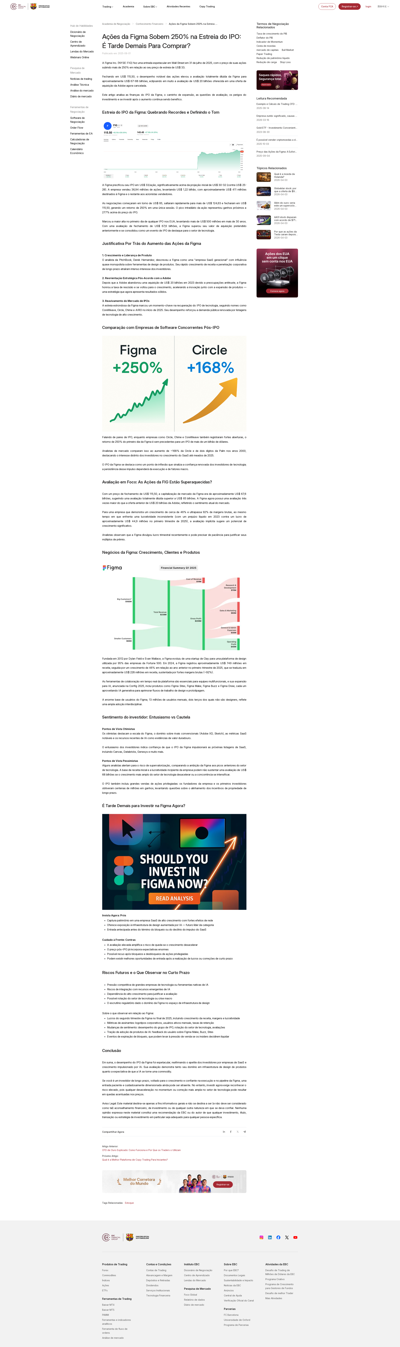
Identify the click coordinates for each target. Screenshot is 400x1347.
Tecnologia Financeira (158, 1295)
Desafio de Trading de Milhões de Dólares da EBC (280, 1272)
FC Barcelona (231, 1314)
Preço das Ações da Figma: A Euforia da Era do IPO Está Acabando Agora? (277, 151)
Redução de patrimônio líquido (273, 58)
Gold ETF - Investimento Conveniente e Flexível (277, 127)
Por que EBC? (231, 1270)
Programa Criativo (275, 1279)
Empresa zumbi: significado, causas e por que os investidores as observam (277, 115)
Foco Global (190, 1294)
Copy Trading (207, 6)
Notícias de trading (81, 78)
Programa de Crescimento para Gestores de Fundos (279, 1286)
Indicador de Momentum (270, 41)
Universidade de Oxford (237, 1320)
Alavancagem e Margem (159, 1275)
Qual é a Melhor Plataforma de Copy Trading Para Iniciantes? (135, 1159)
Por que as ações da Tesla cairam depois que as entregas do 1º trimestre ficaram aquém (285, 233)
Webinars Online (79, 57)
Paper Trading (264, 54)
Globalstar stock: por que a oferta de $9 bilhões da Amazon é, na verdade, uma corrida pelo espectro (286, 190)
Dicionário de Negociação (78, 33)
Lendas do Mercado (82, 51)
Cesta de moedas (266, 45)
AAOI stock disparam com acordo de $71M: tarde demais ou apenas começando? (286, 218)
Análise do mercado (82, 90)
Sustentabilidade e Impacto (238, 1280)
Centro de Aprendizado (77, 43)
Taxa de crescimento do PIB (272, 33)
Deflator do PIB (265, 37)
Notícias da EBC (232, 1285)
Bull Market (288, 50)
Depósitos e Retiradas (158, 1280)
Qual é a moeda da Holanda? (284, 175)
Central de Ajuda (233, 1295)
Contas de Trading (156, 1270)
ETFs (105, 1290)
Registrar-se (350, 6)
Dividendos (152, 1285)
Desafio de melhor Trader (279, 1293)
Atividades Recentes (178, 6)
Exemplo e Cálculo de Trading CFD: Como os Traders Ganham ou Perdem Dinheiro (277, 104)
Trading (108, 6)
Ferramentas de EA (81, 133)
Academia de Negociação (116, 23)
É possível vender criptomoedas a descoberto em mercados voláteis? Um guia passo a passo (277, 139)
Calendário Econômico (77, 151)
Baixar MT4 (108, 1304)
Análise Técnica (79, 84)
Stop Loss (285, 62)
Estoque (129, 1202)
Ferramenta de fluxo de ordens (114, 1330)
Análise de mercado (113, 1337)
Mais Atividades (273, 1298)
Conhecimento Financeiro (149, 23)
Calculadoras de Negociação (79, 141)
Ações (105, 1285)
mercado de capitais (268, 50)
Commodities (109, 1275)
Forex (105, 1270)
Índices (106, 1280)
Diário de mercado (81, 96)
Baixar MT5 (108, 1309)
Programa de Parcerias (236, 1325)
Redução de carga (267, 62)
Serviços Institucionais (158, 1290)
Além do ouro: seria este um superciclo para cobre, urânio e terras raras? (285, 204)
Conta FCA (327, 6)
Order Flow (76, 127)
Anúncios (229, 1290)
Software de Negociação (77, 119)
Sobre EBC (150, 6)
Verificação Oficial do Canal (239, 1300)
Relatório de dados (194, 1299)
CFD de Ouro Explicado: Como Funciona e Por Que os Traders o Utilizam (141, 1150)
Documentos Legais (234, 1275)
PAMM (105, 1314)
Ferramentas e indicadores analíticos (116, 1322)
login (368, 6)
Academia (128, 6)
